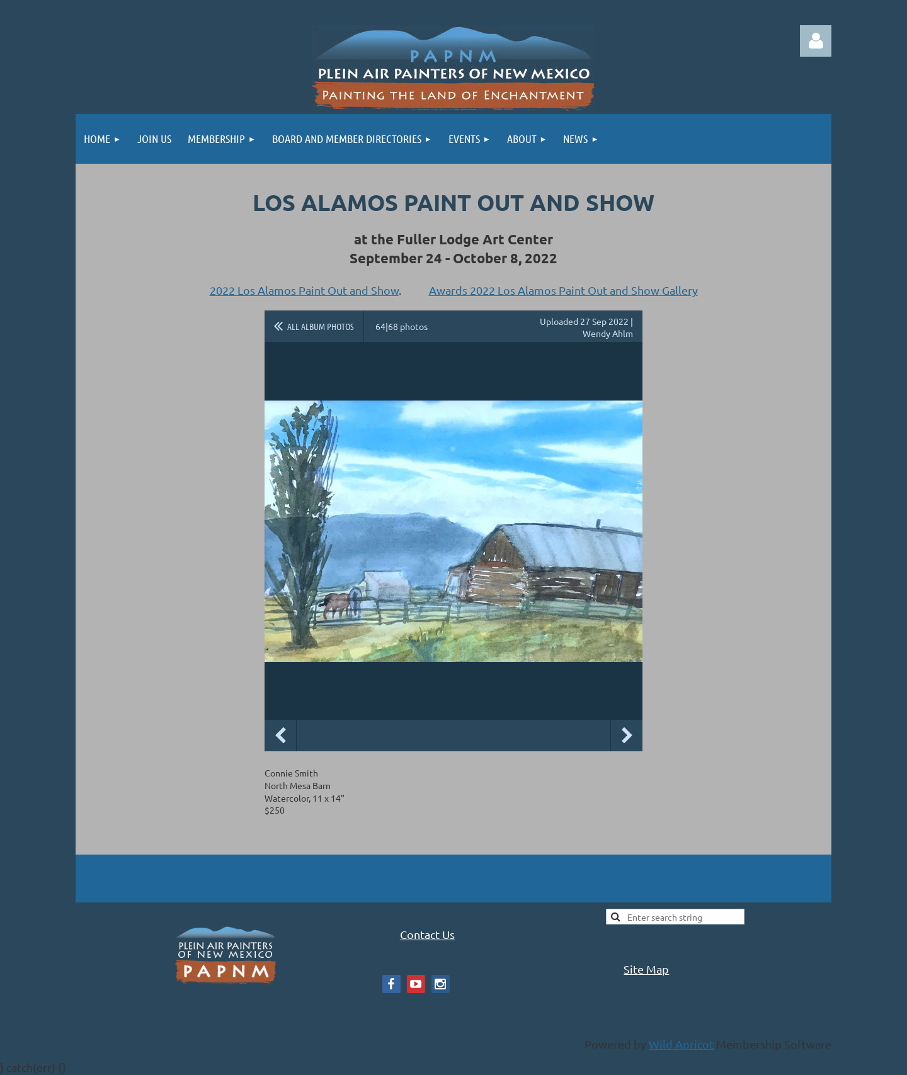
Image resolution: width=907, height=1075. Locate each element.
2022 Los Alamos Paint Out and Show (304, 290)
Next (626, 735)
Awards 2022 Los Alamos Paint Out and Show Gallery (563, 290)
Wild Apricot (681, 1043)
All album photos (320, 326)
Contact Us (427, 934)
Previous (280, 735)
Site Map (646, 968)
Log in (815, 41)
